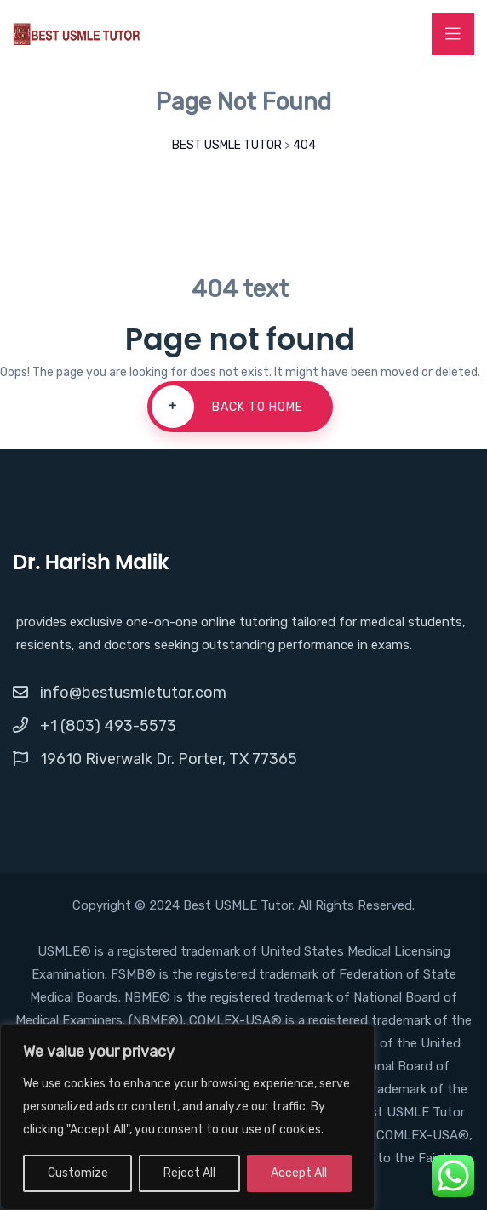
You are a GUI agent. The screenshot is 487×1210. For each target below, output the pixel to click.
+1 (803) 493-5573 (108, 725)
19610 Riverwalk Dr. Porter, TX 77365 (168, 759)
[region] (187, 1117)
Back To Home (227, 406)
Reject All (189, 1173)
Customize (78, 1173)
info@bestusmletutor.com (133, 692)
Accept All (299, 1173)
